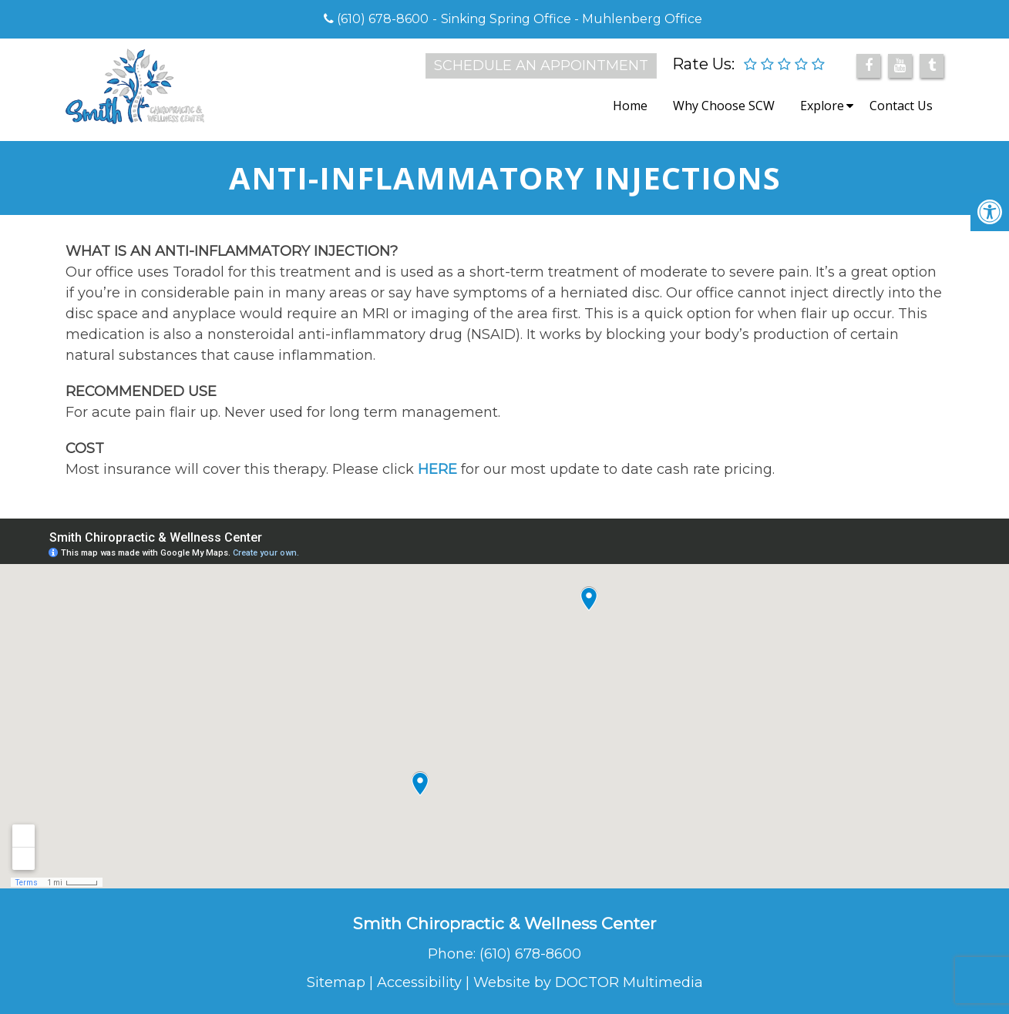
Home (630, 105)
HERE (437, 469)
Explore (822, 105)
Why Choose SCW (724, 105)
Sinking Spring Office (506, 19)
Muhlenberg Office (642, 19)
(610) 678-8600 (383, 19)
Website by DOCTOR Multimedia (588, 982)
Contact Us (901, 105)
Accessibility (419, 982)
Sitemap (336, 982)
